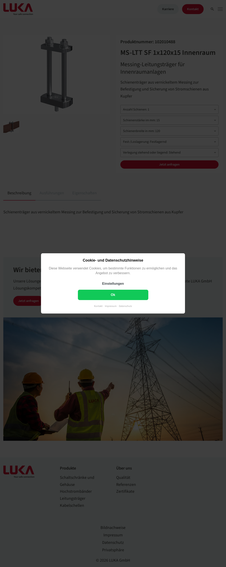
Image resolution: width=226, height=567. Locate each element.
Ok (113, 295)
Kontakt (98, 306)
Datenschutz (125, 306)
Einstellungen (113, 284)
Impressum (111, 306)
